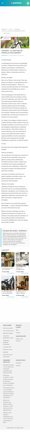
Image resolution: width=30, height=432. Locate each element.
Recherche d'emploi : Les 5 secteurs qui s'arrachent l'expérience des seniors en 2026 (8, 368)
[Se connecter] (28, 3)
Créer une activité (8, 328)
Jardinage (17, 29)
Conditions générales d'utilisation (6, 342)
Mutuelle (5, 352)
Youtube (18, 365)
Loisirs (11, 29)
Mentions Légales (8, 333)
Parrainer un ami (7, 349)
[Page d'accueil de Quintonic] (16, 3)
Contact (18, 332)
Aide (17, 330)
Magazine (4, 29)
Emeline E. (5, 55)
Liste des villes (7, 347)
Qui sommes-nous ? (8, 330)
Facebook (18, 363)
